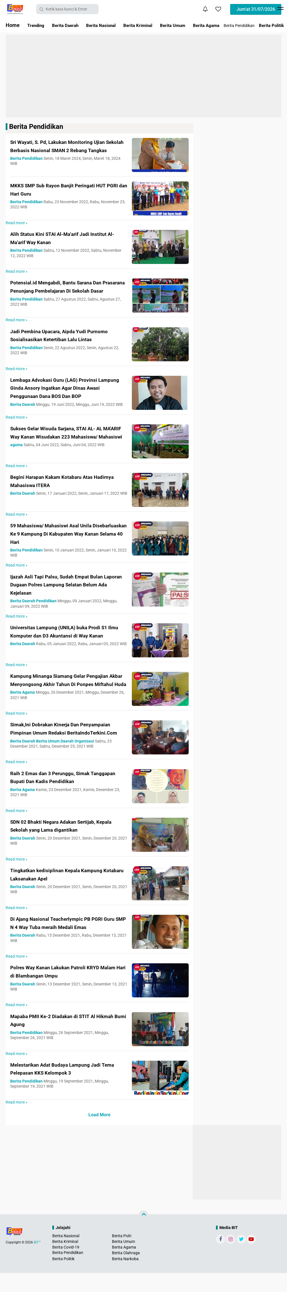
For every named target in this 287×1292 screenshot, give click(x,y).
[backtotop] (143, 1234)
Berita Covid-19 (65, 1266)
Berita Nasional (112, 25)
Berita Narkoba (125, 1278)
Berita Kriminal (155, 25)
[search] (67, 9)
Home (13, 25)
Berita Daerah (71, 25)
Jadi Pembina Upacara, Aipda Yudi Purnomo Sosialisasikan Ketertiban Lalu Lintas (66, 343)
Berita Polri (121, 1255)
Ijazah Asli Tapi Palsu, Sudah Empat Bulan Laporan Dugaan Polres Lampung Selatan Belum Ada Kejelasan (68, 596)
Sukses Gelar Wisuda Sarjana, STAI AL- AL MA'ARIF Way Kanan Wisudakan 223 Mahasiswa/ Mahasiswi (65, 448)
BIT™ (37, 1261)
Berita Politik (63, 1278)
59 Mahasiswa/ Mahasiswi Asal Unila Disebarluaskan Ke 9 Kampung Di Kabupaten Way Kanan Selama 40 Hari (63, 545)
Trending (37, 25)
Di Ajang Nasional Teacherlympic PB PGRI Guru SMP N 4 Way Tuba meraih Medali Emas (68, 943)
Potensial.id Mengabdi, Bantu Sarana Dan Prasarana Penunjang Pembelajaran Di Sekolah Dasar (67, 293)
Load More (99, 1133)
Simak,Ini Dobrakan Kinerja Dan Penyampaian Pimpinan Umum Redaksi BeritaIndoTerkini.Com (65, 747)
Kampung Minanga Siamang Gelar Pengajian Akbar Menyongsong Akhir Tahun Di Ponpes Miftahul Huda (62, 696)
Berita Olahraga (126, 1272)
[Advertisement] (143, 76)
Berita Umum (195, 25)
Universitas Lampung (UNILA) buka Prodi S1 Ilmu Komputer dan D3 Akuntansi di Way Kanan (67, 647)
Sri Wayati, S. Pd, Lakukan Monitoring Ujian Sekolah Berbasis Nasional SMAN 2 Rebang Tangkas (68, 150)
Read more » (17, 225)
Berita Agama (234, 25)
